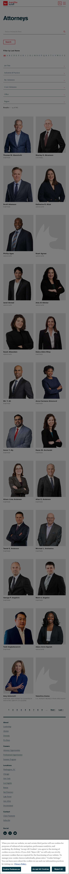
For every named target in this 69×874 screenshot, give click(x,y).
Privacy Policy (20, 866)
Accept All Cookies (40, 871)
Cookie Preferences (11, 871)
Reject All (58, 871)
